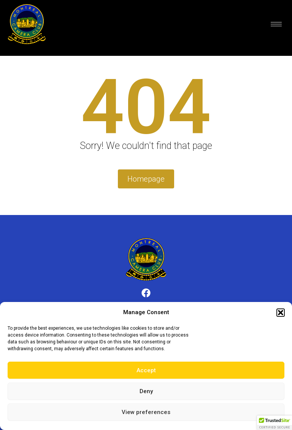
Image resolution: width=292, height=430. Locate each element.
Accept (146, 370)
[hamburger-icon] (276, 24)
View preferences (146, 412)
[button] (280, 312)
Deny (146, 391)
